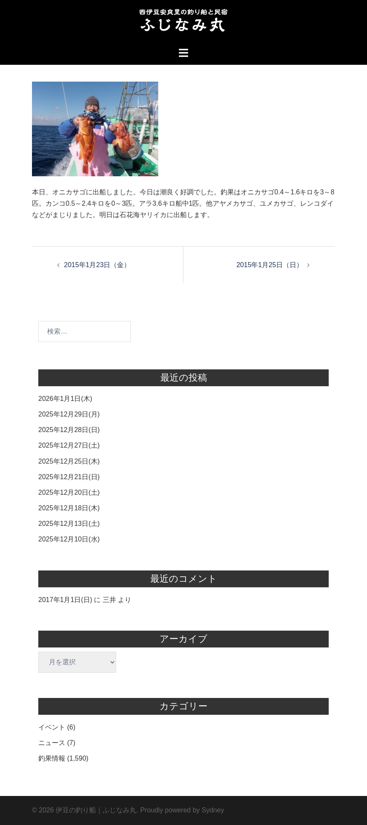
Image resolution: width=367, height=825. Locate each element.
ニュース (51, 742)
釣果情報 (51, 758)
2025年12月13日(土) (69, 523)
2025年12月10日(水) (69, 539)
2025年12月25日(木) (69, 461)
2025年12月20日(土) (69, 492)
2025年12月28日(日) (69, 429)
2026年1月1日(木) (65, 398)
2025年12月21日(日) (69, 476)
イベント (51, 727)
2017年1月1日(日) (65, 599)
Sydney (213, 810)
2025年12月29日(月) (69, 414)
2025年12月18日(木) (69, 508)
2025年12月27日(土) (69, 445)
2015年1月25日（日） (270, 264)
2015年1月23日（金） (97, 264)
